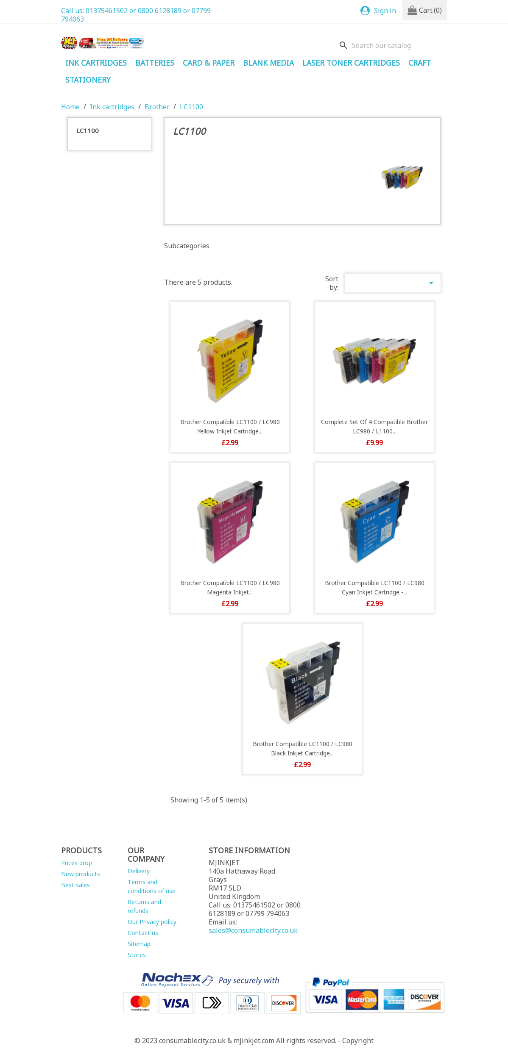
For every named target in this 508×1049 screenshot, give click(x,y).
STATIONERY (88, 80)
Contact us (143, 933)
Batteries (154, 63)
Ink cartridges (96, 63)
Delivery (139, 871)
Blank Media (268, 63)
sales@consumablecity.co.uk (253, 930)
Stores (137, 955)
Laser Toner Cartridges (351, 63)
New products (80, 874)
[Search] (391, 45)
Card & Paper (208, 63)
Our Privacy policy (152, 922)
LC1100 (87, 130)
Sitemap (139, 944)
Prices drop (76, 863)
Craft (419, 63)
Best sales (75, 885)
